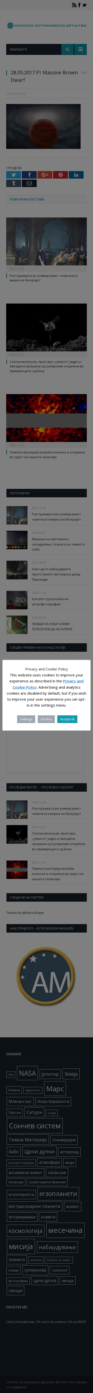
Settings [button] (26, 719)
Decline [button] (46, 719)
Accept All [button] (67, 719)
